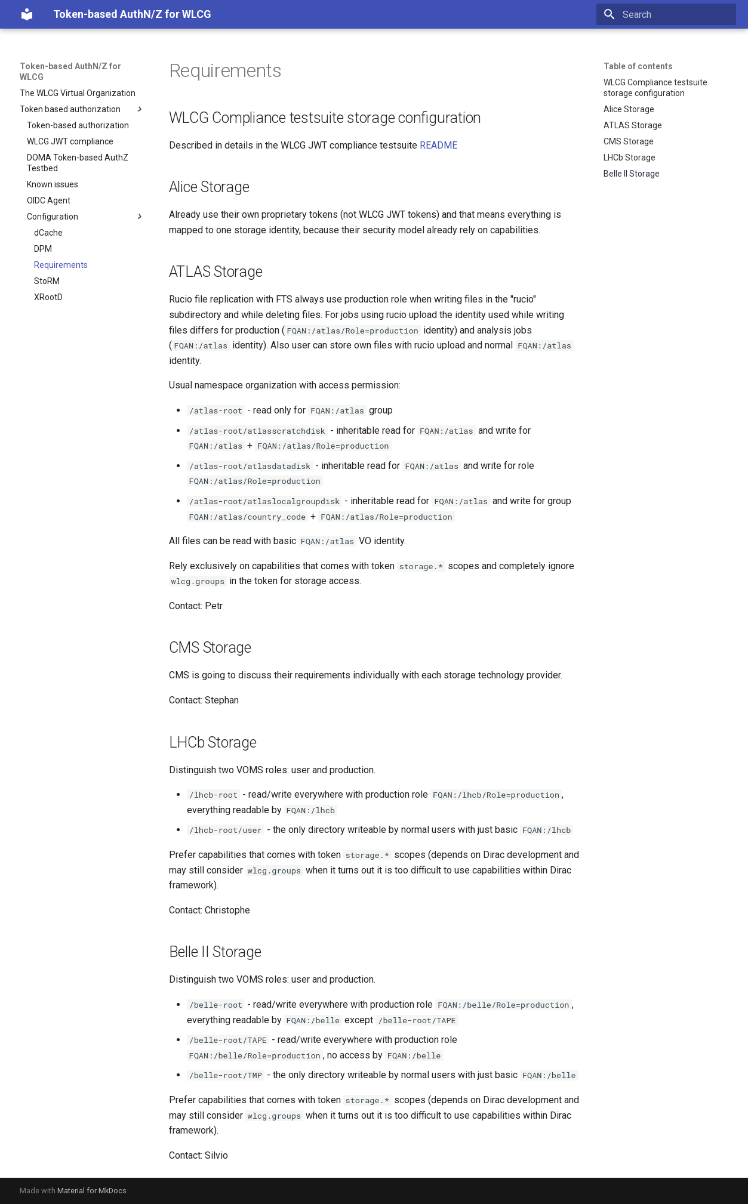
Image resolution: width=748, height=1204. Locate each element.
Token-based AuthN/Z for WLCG (70, 71)
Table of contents (638, 66)
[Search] (666, 14)
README (438, 145)
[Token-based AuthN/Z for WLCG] (27, 14)
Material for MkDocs (92, 1190)
